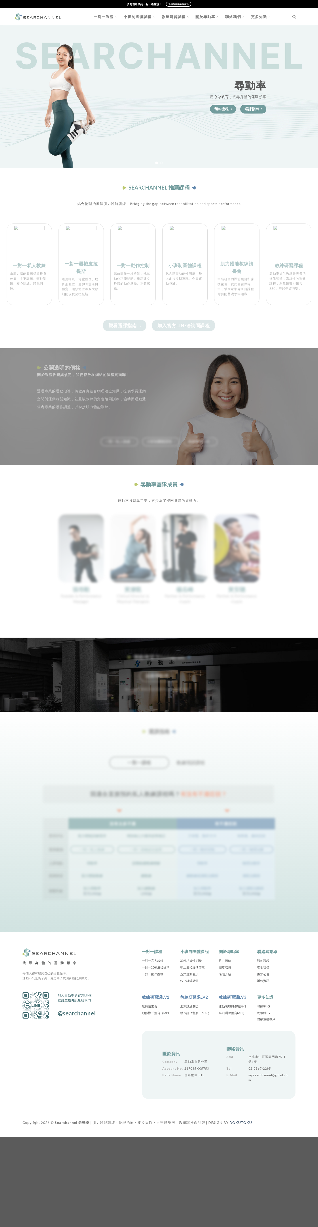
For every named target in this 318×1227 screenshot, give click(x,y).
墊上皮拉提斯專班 (192, 967)
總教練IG (263, 1013)
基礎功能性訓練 (191, 961)
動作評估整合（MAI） (195, 1013)
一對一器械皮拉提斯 (156, 967)
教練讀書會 (149, 1006)
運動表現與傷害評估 (232, 1006)
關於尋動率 (207, 17)
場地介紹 (225, 974)
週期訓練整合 (189, 1006)
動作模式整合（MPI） (157, 1013)
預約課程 (263, 961)
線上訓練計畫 (189, 981)
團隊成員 (225, 967)
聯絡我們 (234, 17)
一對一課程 (105, 17)
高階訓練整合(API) (231, 1013)
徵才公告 (263, 974)
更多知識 (260, 17)
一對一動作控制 (152, 974)
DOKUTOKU (240, 1122)
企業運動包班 (189, 974)
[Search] (294, 17)
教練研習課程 (175, 17)
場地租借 (263, 967)
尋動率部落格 (266, 1019)
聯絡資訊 (263, 981)
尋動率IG (263, 1006)
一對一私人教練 (152, 961)
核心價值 (225, 961)
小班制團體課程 (139, 17)
